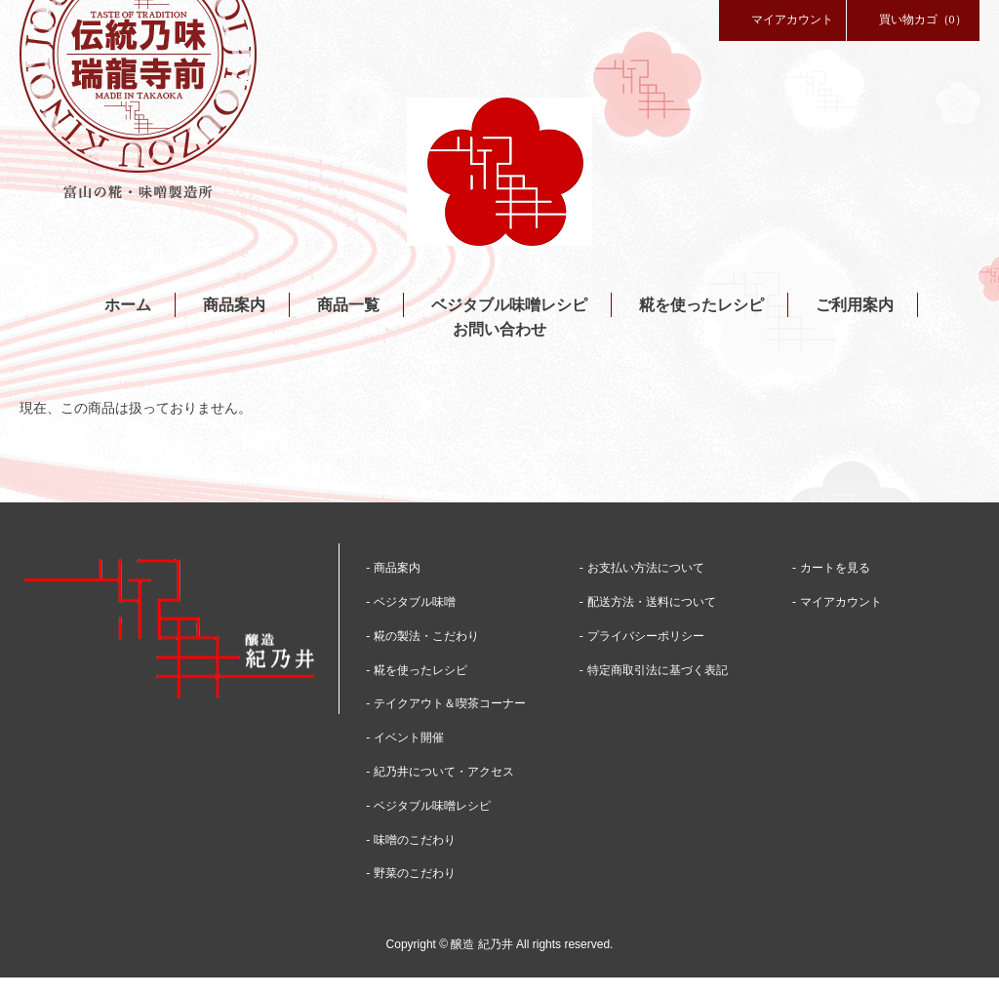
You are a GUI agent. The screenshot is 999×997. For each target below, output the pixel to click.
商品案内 (234, 305)
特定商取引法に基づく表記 (657, 670)
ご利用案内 (855, 305)
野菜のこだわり (415, 873)
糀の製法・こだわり (426, 636)
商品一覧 (348, 305)
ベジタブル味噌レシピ (509, 305)
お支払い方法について (645, 568)
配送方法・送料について (651, 602)
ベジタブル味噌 (415, 602)
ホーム (127, 305)
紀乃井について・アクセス (444, 771)
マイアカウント (782, 18)
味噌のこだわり (415, 840)
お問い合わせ (499, 329)
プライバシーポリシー (645, 636)
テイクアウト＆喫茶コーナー (450, 703)
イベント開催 (409, 737)
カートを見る (835, 568)
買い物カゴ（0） (913, 18)
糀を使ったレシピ (701, 305)
